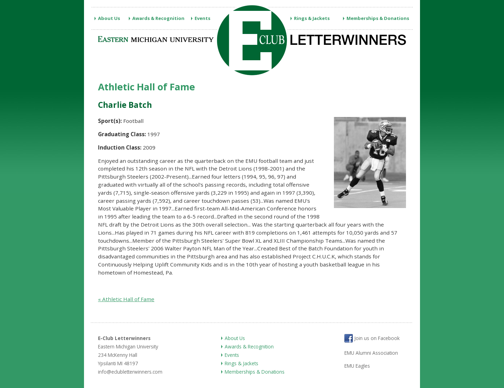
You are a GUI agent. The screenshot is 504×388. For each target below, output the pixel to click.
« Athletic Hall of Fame (126, 299)
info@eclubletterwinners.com (130, 371)
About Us (109, 18)
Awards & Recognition (158, 18)
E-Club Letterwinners (124, 338)
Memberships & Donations (377, 18)
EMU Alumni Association (371, 352)
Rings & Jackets (312, 18)
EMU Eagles (357, 365)
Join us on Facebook (372, 338)
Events (202, 18)
